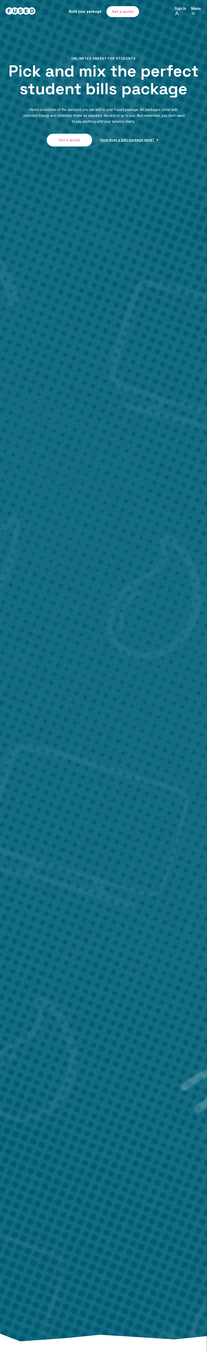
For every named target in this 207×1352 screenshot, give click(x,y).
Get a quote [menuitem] (123, 11)
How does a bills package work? (130, 140)
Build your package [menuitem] (85, 11)
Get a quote (69, 140)
